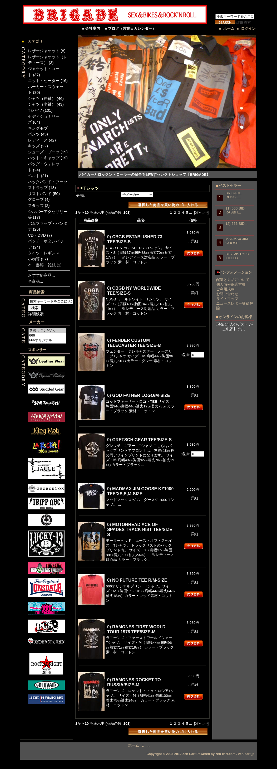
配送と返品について (232, 280)
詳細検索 (243, 23)
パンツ (34, 134)
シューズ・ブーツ (44, 152)
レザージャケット (44, 50)
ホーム (228, 29)
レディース (38, 140)
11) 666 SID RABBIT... (235, 210)
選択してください (47, 330)
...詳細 (193, 241)
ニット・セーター (44, 80)
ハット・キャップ (44, 157)
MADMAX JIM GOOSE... (236, 241)
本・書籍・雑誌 (42, 265)
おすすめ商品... (41, 275)
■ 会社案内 (93, 29)
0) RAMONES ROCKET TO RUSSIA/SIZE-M (134, 682)
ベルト (34, 175)
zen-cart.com (225, 754)
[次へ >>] (201, 213)
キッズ (34, 146)
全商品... (35, 281)
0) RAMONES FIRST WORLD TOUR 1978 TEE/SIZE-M (136, 629)
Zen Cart (189, 754)
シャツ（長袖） (42, 98)
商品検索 (36, 292)
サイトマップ (227, 299)
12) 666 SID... (236, 224)
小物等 (34, 259)
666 (47, 335)
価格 (193, 220)
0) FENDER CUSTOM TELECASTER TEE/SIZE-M (134, 343)
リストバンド (40, 193)
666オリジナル (47, 340)
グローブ (36, 199)
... (190, 213)
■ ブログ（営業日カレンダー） (132, 29)
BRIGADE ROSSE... (233, 195)
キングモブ (38, 128)
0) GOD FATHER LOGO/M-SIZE (138, 395)
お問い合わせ (227, 294)
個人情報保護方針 (231, 284)
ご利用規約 (225, 289)
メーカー (36, 322)
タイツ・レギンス (44, 253)
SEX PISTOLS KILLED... (237, 256)
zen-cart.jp (246, 754)
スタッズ (36, 205)
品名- (141, 220)
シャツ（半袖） (42, 104)
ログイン (248, 29)
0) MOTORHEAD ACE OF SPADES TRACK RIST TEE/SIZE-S (140, 529)
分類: (80, 195)
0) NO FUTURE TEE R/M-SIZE (137, 580)
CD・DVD (37, 235)
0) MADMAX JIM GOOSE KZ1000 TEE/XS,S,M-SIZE (140, 491)
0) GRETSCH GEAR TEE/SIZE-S (139, 439)
